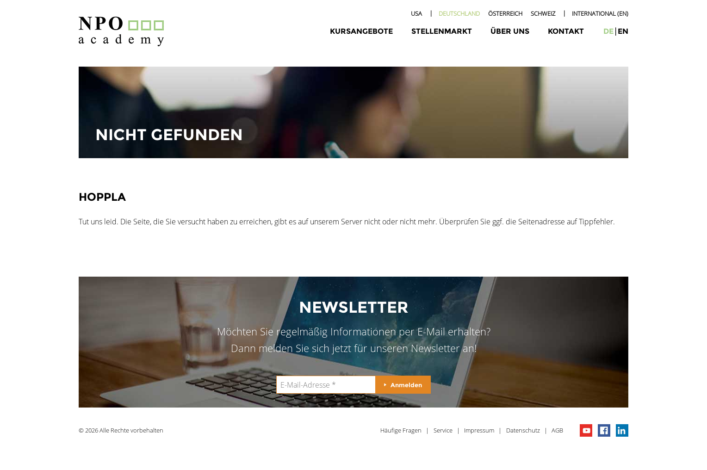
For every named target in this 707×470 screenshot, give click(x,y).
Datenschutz (523, 430)
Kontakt (566, 31)
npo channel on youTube (586, 430)
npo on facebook (604, 430)
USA (416, 13)
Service (443, 430)
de (608, 31)
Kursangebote (361, 31)
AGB (557, 430)
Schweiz (543, 13)
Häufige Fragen (401, 430)
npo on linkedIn (622, 430)
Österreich (505, 13)
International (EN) (600, 13)
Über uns (509, 31)
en (623, 31)
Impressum (479, 430)
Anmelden (406, 385)
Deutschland (459, 13)
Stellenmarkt (441, 31)
